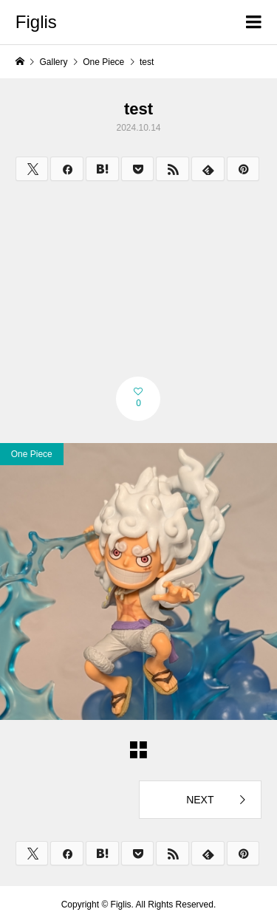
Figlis (36, 22)
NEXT (199, 800)
